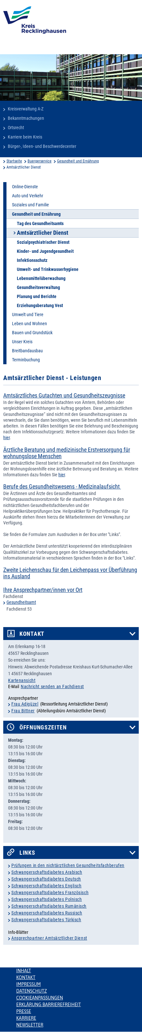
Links (27, 853)
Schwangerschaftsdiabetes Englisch (46, 885)
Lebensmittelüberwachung (41, 278)
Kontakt (31, 634)
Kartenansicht (21, 680)
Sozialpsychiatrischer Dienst (43, 242)
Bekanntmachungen (26, 118)
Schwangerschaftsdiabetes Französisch (50, 892)
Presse (23, 1011)
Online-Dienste (25, 186)
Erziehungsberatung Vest (40, 305)
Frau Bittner (23, 710)
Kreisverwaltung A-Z (25, 108)
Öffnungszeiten (43, 727)
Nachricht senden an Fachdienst (52, 686)
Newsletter (29, 1024)
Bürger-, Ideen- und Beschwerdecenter (42, 146)
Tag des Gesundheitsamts (40, 223)
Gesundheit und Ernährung (78, 161)
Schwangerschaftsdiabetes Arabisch (46, 872)
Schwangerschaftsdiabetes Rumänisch (49, 906)
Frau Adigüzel (24, 704)
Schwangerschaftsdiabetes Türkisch (46, 919)
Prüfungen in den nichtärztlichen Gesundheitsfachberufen (67, 865)
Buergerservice (40, 161)
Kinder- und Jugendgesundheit (45, 251)
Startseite (14, 161)
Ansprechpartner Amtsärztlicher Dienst (49, 938)
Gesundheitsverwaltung (38, 287)
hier (6, 437)
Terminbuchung (26, 359)
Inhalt (23, 970)
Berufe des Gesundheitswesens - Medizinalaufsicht (62, 486)
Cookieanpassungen (39, 997)
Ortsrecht (16, 127)
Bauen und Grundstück (32, 332)
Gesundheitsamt (21, 602)
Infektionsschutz (32, 260)
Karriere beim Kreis (25, 136)
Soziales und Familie (30, 204)
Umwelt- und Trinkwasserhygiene (47, 269)
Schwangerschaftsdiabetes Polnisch (46, 899)
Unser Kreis (22, 341)
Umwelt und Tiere (27, 314)
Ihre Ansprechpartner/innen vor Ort (42, 590)
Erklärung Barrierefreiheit (48, 1004)
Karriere (26, 1018)
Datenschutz (31, 991)
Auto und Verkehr (27, 195)
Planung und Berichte (36, 296)
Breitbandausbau (27, 350)
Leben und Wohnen (29, 323)
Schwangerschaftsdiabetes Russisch (46, 912)
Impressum (28, 984)
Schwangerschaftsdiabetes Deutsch (46, 879)
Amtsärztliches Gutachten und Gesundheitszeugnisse (64, 395)
